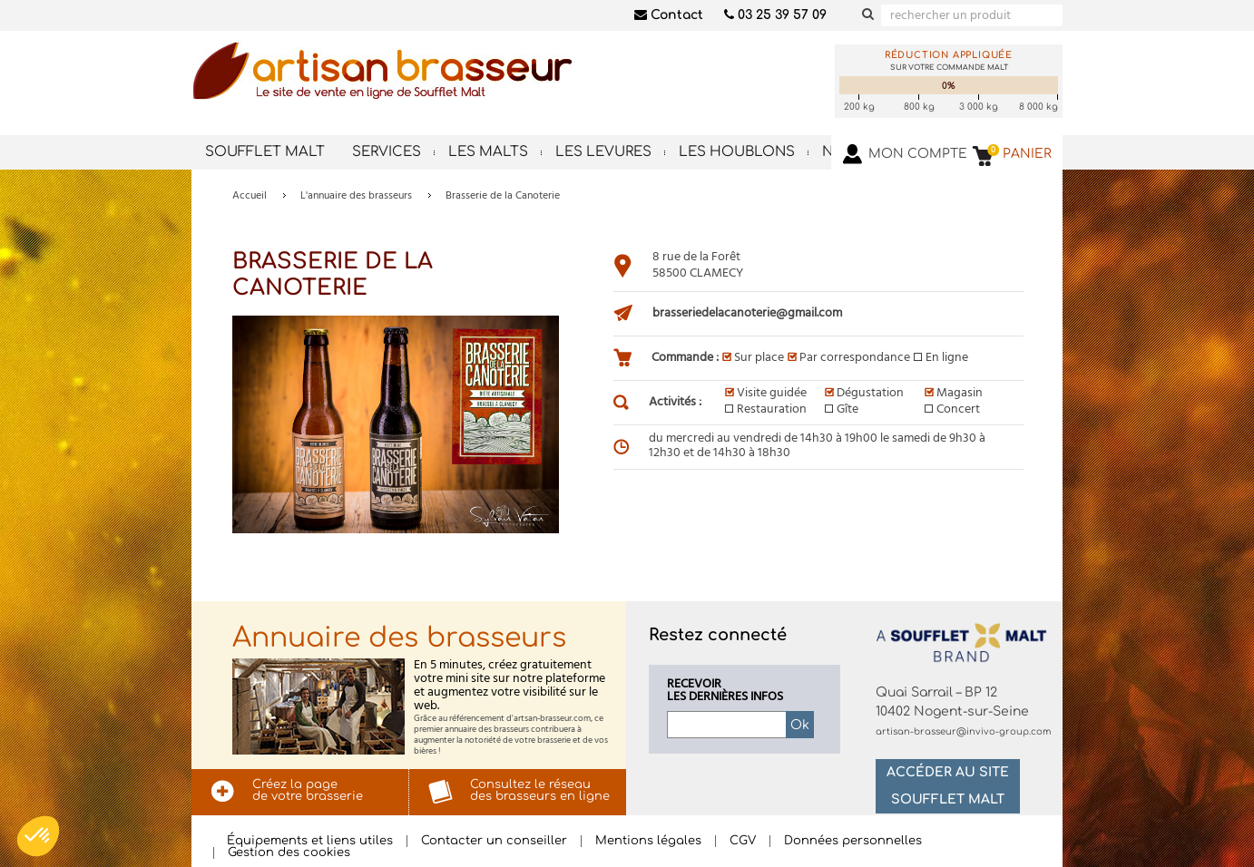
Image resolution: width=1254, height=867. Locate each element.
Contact (668, 15)
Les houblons (737, 152)
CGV (743, 841)
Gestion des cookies (289, 853)
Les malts (488, 152)
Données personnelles (853, 841)
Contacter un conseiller (494, 841)
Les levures (603, 152)
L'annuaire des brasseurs (356, 196)
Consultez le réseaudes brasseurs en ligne (540, 790)
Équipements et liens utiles (310, 841)
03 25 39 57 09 (775, 15)
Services (386, 152)
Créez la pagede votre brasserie (307, 790)
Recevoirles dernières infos (725, 691)
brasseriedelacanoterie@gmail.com (747, 313)
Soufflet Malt (265, 152)
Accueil (249, 196)
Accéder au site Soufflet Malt (948, 785)
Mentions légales (648, 841)
